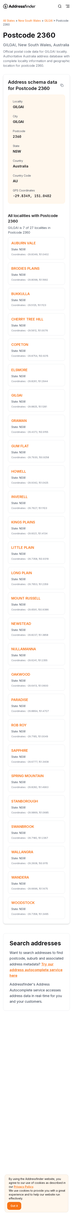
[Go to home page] (21, 6)
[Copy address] (62, 85)
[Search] (60, 6)
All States (9, 20)
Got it (14, 1205)
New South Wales (29, 20)
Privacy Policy (23, 1186)
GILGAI (48, 20)
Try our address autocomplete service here (36, 970)
